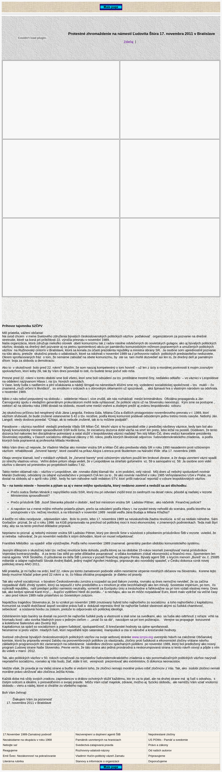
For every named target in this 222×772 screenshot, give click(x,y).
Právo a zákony (158, 745)
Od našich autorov (159, 750)
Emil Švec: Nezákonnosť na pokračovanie (29, 755)
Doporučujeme (157, 761)
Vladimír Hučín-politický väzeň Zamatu (100, 755)
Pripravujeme (156, 755)
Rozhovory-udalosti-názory (93, 750)
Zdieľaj (128, 42)
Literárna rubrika (13, 761)
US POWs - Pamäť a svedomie (168, 739)
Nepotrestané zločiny (161, 734)
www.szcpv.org (142, 637)
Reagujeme (10, 750)
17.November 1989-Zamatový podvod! (27, 734)
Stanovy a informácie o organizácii (97, 761)
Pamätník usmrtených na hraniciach (98, 739)
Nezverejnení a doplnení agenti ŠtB (98, 734)
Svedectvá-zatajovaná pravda (94, 745)
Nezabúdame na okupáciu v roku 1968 (27, 739)
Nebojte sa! (10, 745)
